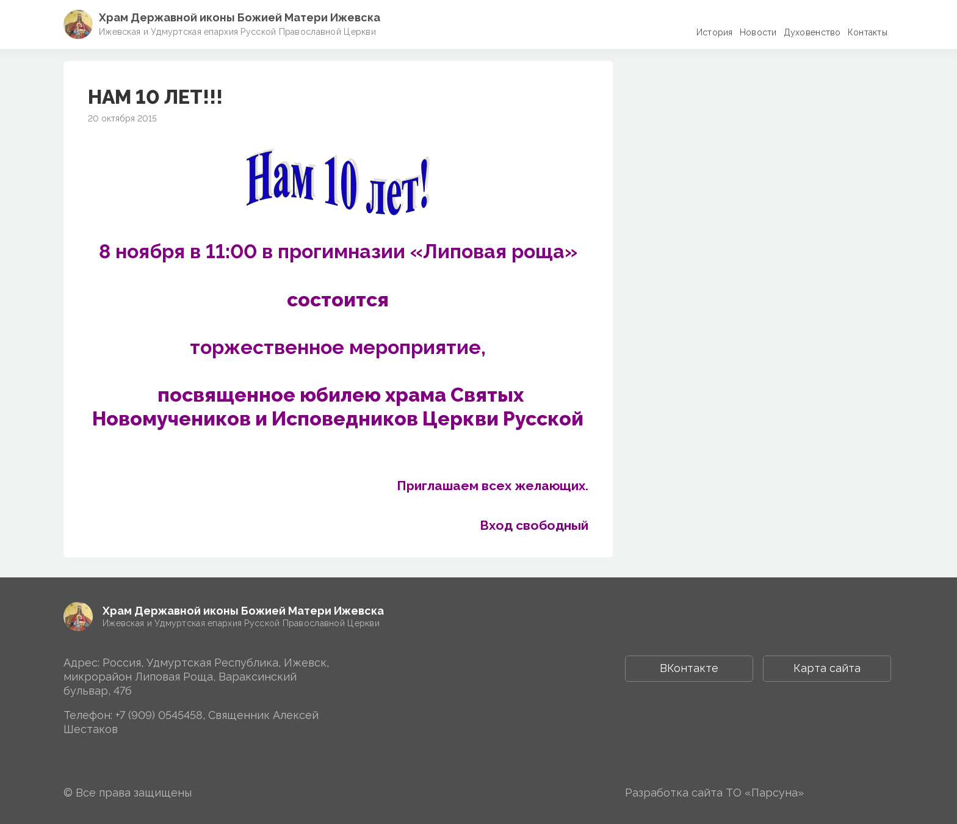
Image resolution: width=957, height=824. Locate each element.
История (714, 32)
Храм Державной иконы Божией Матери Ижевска (239, 17)
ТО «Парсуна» (765, 792)
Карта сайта (827, 668)
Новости (758, 32)
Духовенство (812, 32)
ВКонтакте (689, 668)
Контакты (867, 32)
